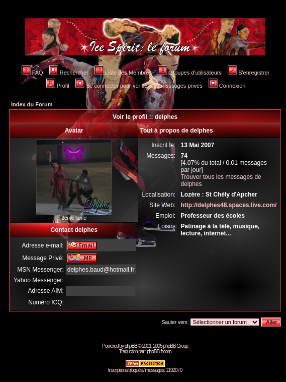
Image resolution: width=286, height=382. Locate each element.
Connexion (227, 86)
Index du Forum (32, 104)
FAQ (32, 73)
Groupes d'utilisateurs (190, 73)
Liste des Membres (123, 73)
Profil (57, 86)
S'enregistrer (248, 73)
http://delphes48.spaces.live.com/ (228, 205)
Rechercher (68, 73)
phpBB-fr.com (159, 351)
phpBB (131, 346)
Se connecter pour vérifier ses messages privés (139, 86)
